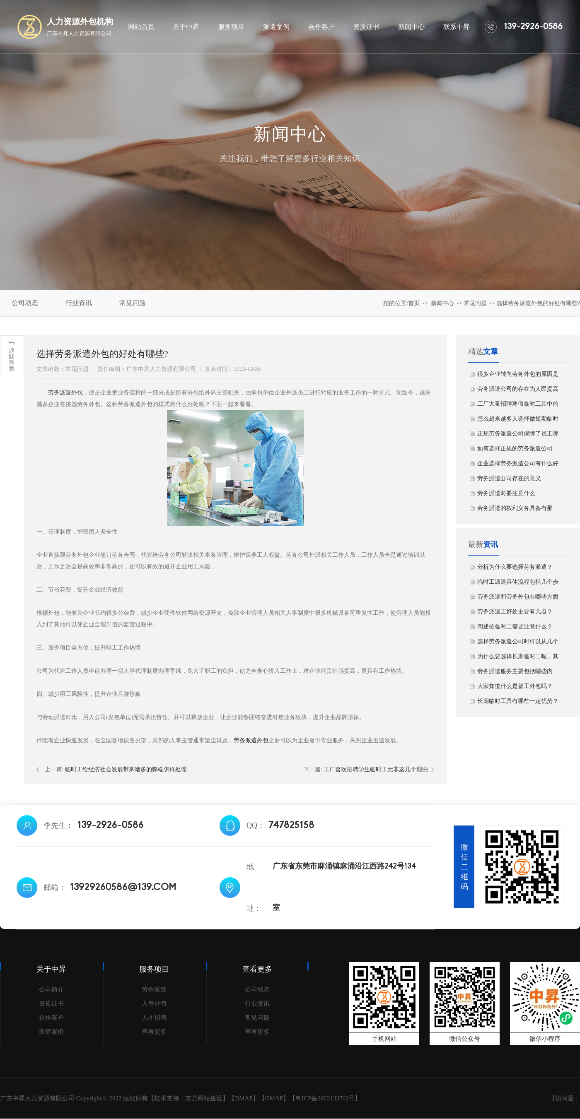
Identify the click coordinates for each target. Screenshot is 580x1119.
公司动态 (257, 989)
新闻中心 (442, 303)
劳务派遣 (154, 989)
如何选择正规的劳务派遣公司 (515, 448)
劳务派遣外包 (65, 393)
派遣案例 (51, 1031)
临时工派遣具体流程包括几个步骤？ (517, 584)
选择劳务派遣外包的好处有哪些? (538, 303)
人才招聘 (154, 1017)
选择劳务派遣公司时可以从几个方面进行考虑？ (517, 643)
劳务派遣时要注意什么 (506, 493)
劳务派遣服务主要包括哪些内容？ (515, 673)
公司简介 (51, 989)
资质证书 (51, 1003)
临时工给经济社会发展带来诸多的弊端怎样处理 (126, 769)
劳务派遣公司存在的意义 (509, 478)
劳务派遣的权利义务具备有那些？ (515, 510)
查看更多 (154, 1031)
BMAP (244, 1098)
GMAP (274, 1098)
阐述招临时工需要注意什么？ (515, 626)
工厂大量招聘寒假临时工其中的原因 (517, 406)
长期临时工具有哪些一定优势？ (517, 701)
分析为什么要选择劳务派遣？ (515, 567)
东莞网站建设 (203, 1098)
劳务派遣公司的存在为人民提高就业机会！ (517, 391)
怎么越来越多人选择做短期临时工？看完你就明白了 (517, 421)
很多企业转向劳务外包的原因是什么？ (517, 376)
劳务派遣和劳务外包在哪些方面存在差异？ (517, 599)
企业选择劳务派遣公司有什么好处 (517, 465)
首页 (414, 303)
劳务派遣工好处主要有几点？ (515, 612)
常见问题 (475, 303)
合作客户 (51, 1017)
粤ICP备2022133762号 (325, 1098)
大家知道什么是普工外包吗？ (515, 686)
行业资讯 (257, 1003)
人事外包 (154, 1003)
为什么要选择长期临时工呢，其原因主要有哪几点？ (517, 658)
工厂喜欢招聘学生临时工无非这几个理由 (376, 769)
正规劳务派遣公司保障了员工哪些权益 (517, 436)
